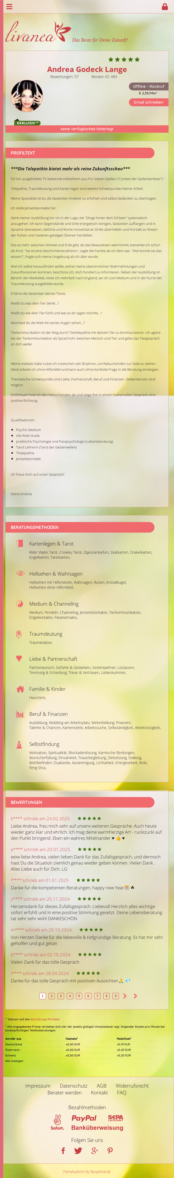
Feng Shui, (37, 767)
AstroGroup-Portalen (45, 1019)
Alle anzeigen (14, 1061)
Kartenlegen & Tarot (51, 543)
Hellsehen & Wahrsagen (56, 573)
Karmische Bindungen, (116, 752)
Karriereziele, (73, 727)
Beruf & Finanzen (48, 714)
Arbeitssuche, (96, 727)
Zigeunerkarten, (96, 552)
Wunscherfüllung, (43, 757)
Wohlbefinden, (41, 762)
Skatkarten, (119, 552)
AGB (102, 1085)
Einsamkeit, (68, 757)
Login (164, 6)
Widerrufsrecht (132, 1085)
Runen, (99, 582)
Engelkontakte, (41, 617)
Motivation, (38, 752)
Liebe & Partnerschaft (53, 658)
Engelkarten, (39, 557)
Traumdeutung (45, 633)
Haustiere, (37, 697)
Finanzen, (123, 722)
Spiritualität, (57, 752)
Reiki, (143, 762)
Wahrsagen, (83, 582)
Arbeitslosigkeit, (148, 727)
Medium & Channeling (54, 603)
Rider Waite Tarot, (43, 552)
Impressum (38, 1085)
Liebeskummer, (113, 672)
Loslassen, (126, 667)
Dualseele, (62, 762)
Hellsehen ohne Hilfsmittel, (51, 587)
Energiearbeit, (126, 762)
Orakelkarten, (141, 552)
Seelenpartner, (104, 667)
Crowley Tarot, (71, 552)
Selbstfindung (44, 744)
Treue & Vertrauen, (84, 672)
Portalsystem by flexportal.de (87, 1171)
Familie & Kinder (47, 688)
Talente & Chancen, (45, 727)
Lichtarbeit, (105, 762)
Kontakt (99, 1092)
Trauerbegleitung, (92, 757)
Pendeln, (52, 612)
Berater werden (64, 1092)
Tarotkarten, (60, 557)
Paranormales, (66, 617)
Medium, (36, 612)
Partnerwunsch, (42, 667)
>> (135, 996)
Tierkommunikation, (125, 612)
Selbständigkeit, (121, 727)
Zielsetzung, (117, 757)
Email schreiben (148, 102)
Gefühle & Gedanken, (73, 667)
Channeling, (69, 612)
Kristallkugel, (116, 582)
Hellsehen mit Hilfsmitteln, (51, 582)
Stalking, (135, 757)
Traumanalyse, (40, 642)
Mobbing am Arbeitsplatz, (69, 722)
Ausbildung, (38, 722)
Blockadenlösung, (83, 752)
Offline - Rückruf (148, 86)
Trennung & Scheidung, (48, 672)
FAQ (122, 1092)
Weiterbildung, (103, 722)
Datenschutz (74, 1085)
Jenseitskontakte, (94, 612)
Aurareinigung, (83, 762)
